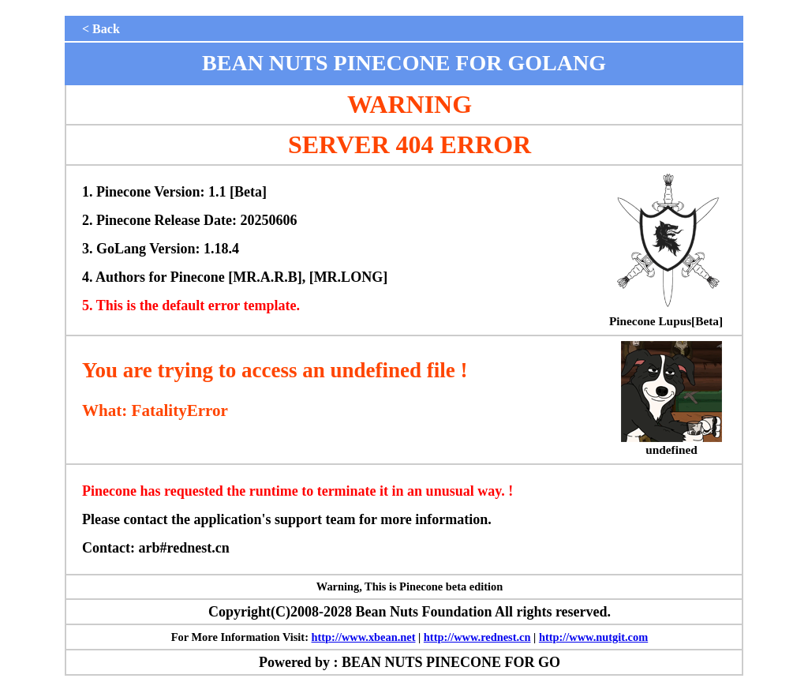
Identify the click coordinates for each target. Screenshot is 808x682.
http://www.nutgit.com (593, 637)
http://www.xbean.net (364, 637)
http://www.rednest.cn (477, 637)
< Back (101, 29)
